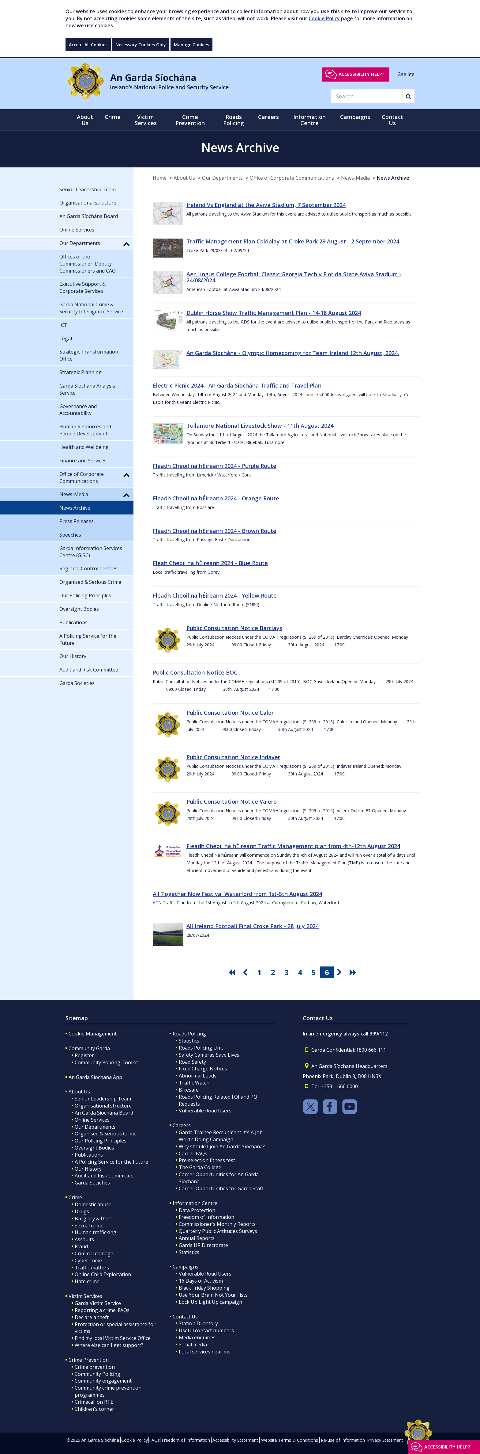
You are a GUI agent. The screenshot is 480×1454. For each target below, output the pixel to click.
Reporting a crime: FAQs (102, 1310)
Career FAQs (193, 1153)
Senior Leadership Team (103, 1098)
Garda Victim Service (98, 1303)
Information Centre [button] (309, 120)
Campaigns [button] (355, 117)
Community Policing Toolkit (106, 1062)
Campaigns (185, 1266)
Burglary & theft (93, 1218)
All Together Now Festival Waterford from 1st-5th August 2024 (237, 893)
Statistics (189, 1040)
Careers (182, 1125)
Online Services (92, 1119)
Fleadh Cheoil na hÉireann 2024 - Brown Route (214, 530)
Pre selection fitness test (207, 1160)
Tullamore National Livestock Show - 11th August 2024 (259, 425)
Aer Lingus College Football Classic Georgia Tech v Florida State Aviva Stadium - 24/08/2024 (294, 277)
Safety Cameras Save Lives (209, 1054)
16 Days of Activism (201, 1280)
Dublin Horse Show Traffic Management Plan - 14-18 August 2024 (273, 312)
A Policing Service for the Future (111, 1161)
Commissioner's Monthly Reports (217, 1224)
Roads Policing (189, 1033)
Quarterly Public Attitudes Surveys (218, 1231)
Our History (88, 1168)
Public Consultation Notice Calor (230, 712)
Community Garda (89, 1048)
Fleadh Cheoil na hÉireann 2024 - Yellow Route (215, 595)
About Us (184, 177)
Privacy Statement (385, 1440)
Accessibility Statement (235, 1440)
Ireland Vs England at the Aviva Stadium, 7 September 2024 (266, 205)
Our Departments (222, 177)
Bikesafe (189, 1089)
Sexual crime (89, 1225)
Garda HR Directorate (203, 1245)
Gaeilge (405, 74)
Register (84, 1055)
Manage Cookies (191, 45)
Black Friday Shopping (204, 1287)
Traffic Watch (194, 1082)
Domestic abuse (93, 1204)
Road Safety (192, 1061)
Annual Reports (197, 1238)
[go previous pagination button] (246, 972)
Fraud (81, 1246)
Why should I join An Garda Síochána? (222, 1146)
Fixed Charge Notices (203, 1068)
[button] (126, 243)
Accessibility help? (361, 74)
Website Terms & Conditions (289, 1440)
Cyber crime (88, 1260)
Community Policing (97, 1374)
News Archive (393, 177)
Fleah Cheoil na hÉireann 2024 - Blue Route (210, 563)
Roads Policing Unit (201, 1047)
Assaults (84, 1239)
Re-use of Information (343, 1440)
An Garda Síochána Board (104, 1112)
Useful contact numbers (206, 1330)
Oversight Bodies (94, 1147)
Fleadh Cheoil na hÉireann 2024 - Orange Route (216, 498)
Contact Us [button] (392, 120)
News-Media (355, 177)
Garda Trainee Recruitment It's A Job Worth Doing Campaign (221, 1136)
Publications (89, 1154)
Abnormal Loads (197, 1075)
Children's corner (94, 1409)
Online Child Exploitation (103, 1274)
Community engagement (103, 1380)
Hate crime (87, 1281)
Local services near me (205, 1351)
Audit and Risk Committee (104, 1175)
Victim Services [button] (146, 120)
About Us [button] (85, 120)
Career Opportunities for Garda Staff (221, 1188)
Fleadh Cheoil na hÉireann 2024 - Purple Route (214, 465)
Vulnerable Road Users (205, 1110)
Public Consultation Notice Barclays (234, 628)
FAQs (154, 1440)
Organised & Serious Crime (106, 1133)
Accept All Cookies (88, 45)
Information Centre (195, 1203)
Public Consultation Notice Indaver (233, 757)
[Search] (367, 96)
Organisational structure (103, 1105)
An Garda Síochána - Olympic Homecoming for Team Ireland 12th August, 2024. (292, 353)
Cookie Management (93, 1033)
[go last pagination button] (354, 972)
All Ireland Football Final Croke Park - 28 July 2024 (252, 926)
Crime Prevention (89, 1359)
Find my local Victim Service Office (113, 1338)
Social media (193, 1344)
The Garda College (200, 1167)
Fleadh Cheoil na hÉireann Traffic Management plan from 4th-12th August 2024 (293, 846)
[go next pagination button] (340, 972)
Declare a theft (92, 1317)
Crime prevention (95, 1367)
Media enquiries (197, 1337)
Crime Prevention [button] (190, 120)
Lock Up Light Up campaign (210, 1302)
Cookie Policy (324, 18)
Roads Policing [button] (233, 120)
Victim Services (85, 1296)
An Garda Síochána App (95, 1077)
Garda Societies (92, 1182)
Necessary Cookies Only (140, 45)
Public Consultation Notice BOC (195, 672)
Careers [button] (268, 117)
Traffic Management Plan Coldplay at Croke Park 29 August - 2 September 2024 (292, 241)
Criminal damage (94, 1253)
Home (160, 177)
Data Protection (197, 1210)
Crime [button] (113, 117)
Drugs (82, 1211)
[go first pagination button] (232, 972)
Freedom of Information (206, 1217)
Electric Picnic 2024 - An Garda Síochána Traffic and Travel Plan (237, 385)
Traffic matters (92, 1267)
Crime (75, 1197)
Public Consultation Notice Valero (231, 801)
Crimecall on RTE (94, 1402)
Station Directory (198, 1323)
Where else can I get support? (109, 1345)
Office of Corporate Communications (292, 177)
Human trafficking (95, 1232)
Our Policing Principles (100, 1140)
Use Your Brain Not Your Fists (213, 1294)
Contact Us (185, 1316)
